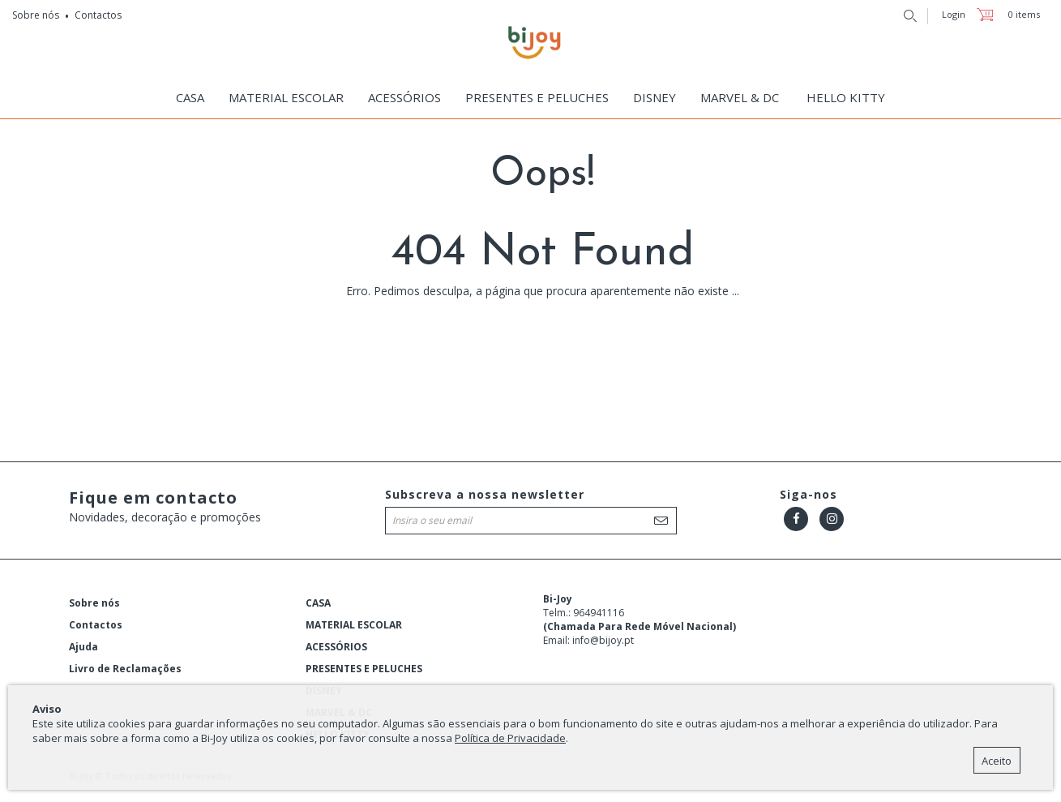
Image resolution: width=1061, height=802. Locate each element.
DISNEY (654, 97)
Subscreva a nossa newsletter (484, 494)
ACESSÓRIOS (404, 97)
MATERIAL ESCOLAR (286, 97)
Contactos (98, 15)
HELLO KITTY (845, 97)
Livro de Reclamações (125, 668)
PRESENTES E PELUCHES (537, 97)
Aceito (997, 760)
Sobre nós (35, 15)
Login (953, 14)
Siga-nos (808, 494)
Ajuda (83, 647)
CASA (190, 97)
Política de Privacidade (510, 738)
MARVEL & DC (739, 97)
